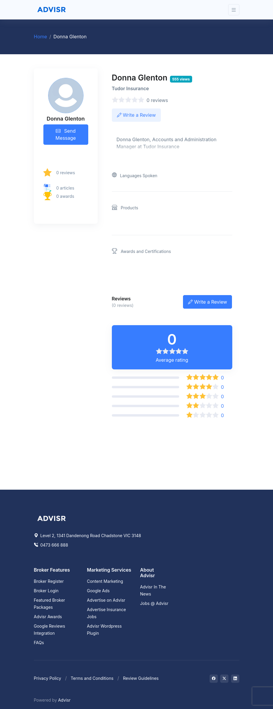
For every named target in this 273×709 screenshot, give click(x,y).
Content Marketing (105, 581)
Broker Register (49, 581)
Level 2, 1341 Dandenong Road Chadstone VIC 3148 (87, 535)
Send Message (65, 134)
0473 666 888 (51, 544)
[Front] (51, 9)
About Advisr (147, 572)
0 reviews (65, 172)
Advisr (64, 700)
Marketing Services (109, 570)
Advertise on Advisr (106, 600)
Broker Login (46, 590)
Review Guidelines (141, 678)
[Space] (51, 517)
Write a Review (136, 115)
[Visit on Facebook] (214, 679)
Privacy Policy (47, 678)
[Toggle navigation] (233, 10)
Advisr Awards (48, 616)
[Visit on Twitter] (224, 679)
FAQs (39, 642)
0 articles (65, 187)
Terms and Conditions (92, 678)
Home (40, 37)
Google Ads (98, 590)
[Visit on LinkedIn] (235, 679)
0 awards (65, 196)
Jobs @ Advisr (154, 603)
